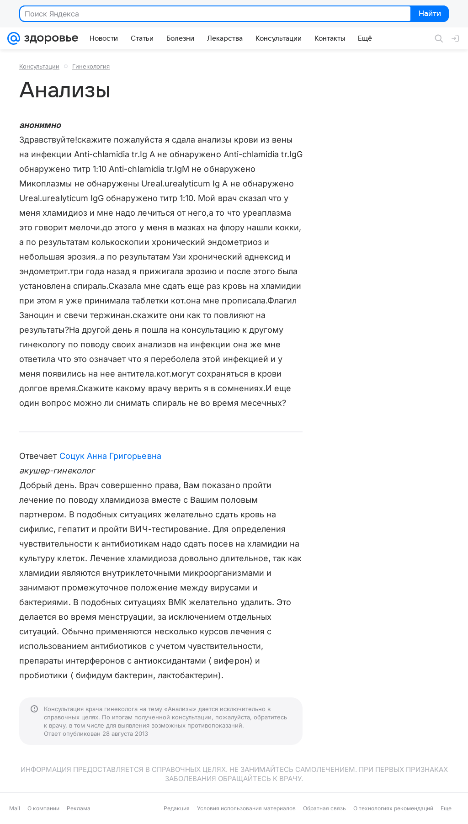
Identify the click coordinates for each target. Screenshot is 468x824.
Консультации (39, 66)
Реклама (78, 808)
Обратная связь (324, 808)
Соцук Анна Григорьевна (110, 456)
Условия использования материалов (246, 808)
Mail (14, 808)
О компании (43, 808)
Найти (429, 14)
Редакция (177, 808)
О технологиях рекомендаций (393, 808)
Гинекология (91, 66)
